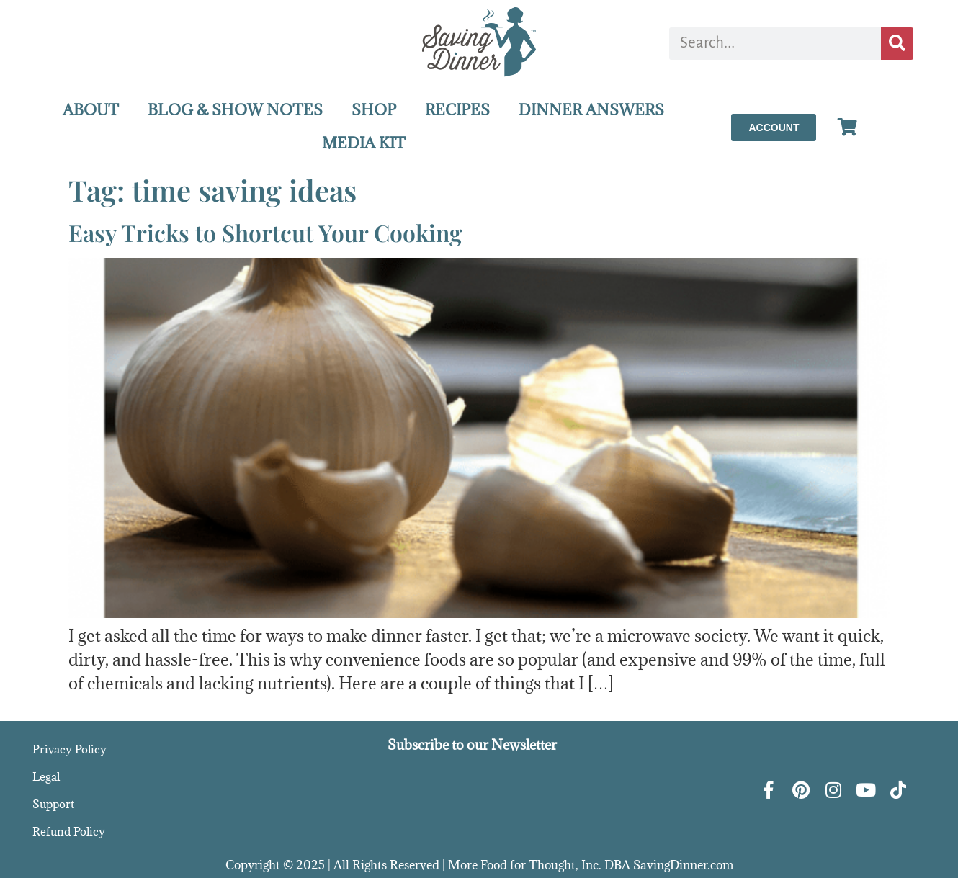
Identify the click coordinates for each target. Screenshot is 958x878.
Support (53, 804)
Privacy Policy (69, 749)
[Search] (897, 43)
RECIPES (457, 110)
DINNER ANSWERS (591, 110)
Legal (46, 776)
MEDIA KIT (364, 143)
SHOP (374, 110)
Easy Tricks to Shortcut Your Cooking (265, 232)
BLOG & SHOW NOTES (235, 110)
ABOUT (91, 110)
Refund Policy (68, 831)
